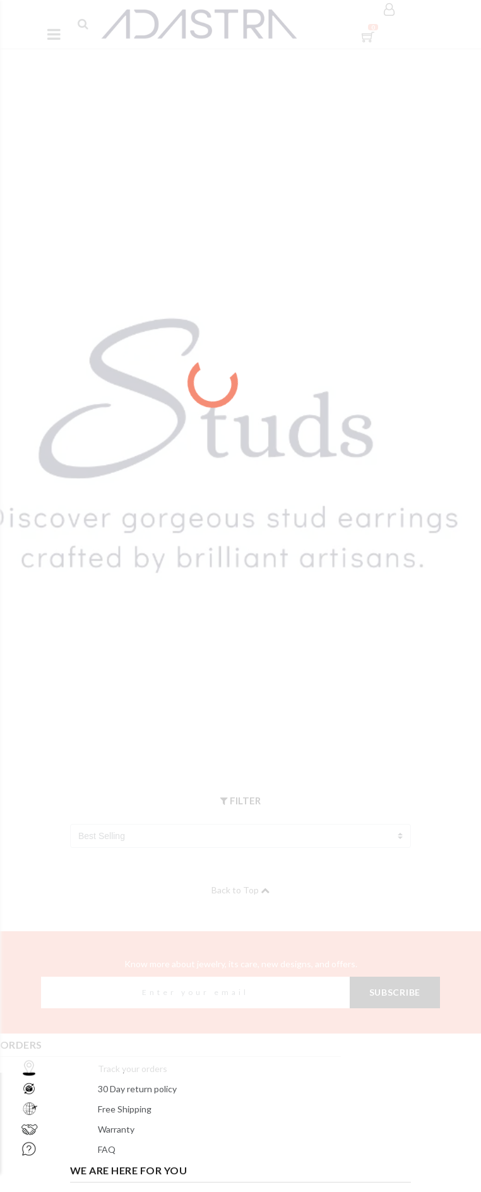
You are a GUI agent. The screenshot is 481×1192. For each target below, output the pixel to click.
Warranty (116, 1129)
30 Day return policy (137, 1088)
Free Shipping (124, 1109)
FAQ (107, 1149)
